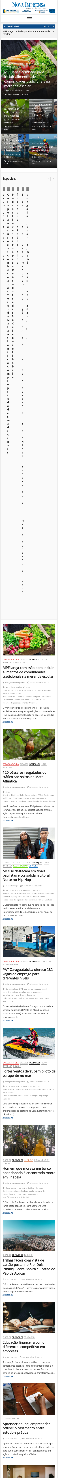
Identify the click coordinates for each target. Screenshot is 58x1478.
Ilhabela (9, 220)
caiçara (17, 317)
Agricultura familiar (14, 314)
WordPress (46, 1467)
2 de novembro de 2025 (31, 1147)
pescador (22, 722)
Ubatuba (33, 329)
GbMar (11, 716)
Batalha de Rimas (13, 517)
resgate (35, 722)
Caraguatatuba (11, 64)
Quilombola (36, 326)
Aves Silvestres (7, 420)
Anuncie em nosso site (13, 1460)
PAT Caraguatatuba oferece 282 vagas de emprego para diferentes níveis (28, 600)
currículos (28, 615)
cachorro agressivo (19, 814)
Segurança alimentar (19, 329)
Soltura (14, 428)
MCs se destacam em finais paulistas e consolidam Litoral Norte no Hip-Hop (42, 111)
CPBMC (13, 520)
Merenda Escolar (12, 326)
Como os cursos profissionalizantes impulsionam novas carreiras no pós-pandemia (29, 1136)
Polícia (17, 692)
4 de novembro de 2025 (16, 94)
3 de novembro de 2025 (38, 611)
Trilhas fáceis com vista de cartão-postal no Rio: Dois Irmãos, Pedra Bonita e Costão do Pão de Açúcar (29, 893)
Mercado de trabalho (17, 618)
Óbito (9, 824)
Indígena (36, 323)
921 (35, 1175)
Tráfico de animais (34, 428)
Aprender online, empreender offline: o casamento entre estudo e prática (26, 1054)
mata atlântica (29, 425)
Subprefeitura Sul (21, 625)
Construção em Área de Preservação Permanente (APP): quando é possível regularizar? (27, 1423)
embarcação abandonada (23, 817)
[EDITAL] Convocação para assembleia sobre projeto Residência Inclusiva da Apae (32, 1360)
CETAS (40, 421)
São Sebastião (20, 492)
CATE (21, 615)
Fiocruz (21, 323)
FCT (15, 323)
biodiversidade (17, 421)
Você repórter (32, 1460)
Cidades (24, 64)
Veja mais (11, 348)
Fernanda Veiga (41, 122)
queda (29, 722)
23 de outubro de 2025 (33, 233)
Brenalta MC (26, 517)
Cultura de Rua (23, 520)
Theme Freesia (35, 1467)
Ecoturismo (49, 421)
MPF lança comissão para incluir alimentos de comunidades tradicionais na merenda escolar (27, 79)
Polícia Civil (24, 824)
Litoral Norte (17, 425)
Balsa (8, 814)
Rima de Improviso (17, 526)
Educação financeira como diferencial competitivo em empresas (24, 973)
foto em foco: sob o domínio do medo (31, 1432)
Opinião (36, 220)
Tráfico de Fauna (49, 428)
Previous (49, 27)
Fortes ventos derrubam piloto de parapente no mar (42, 147)
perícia (15, 824)
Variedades (19, 66)
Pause (45, 27)
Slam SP (41, 526)
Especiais (33, 216)
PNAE (27, 326)
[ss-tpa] (29, 1208)
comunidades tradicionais (12, 321)
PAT (12, 622)
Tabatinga (22, 428)
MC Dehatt (34, 523)
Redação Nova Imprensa (16, 90)
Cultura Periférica (38, 520)
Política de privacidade (36, 1457)
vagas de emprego (36, 625)
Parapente (12, 722)
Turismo (28, 881)
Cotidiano (10, 216)
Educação (29, 963)
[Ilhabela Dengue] (29, 1259)
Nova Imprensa (22, 220)
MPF (22, 326)
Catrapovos (38, 317)
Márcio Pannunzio (11, 233)
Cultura (16, 489)
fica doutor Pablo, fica (23, 1408)
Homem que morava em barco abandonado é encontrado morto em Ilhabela (29, 799)
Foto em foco (46, 216)
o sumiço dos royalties (16, 228)
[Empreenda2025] (29, 11)
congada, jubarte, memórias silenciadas (32, 1413)
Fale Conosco (48, 1460)
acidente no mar (12, 713)
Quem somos (17, 1457)
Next (53, 27)
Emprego (46, 588)
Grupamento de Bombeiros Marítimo (30, 716)
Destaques (34, 64)
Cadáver (31, 814)
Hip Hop (14, 523)
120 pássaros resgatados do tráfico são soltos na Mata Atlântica (24, 403)
